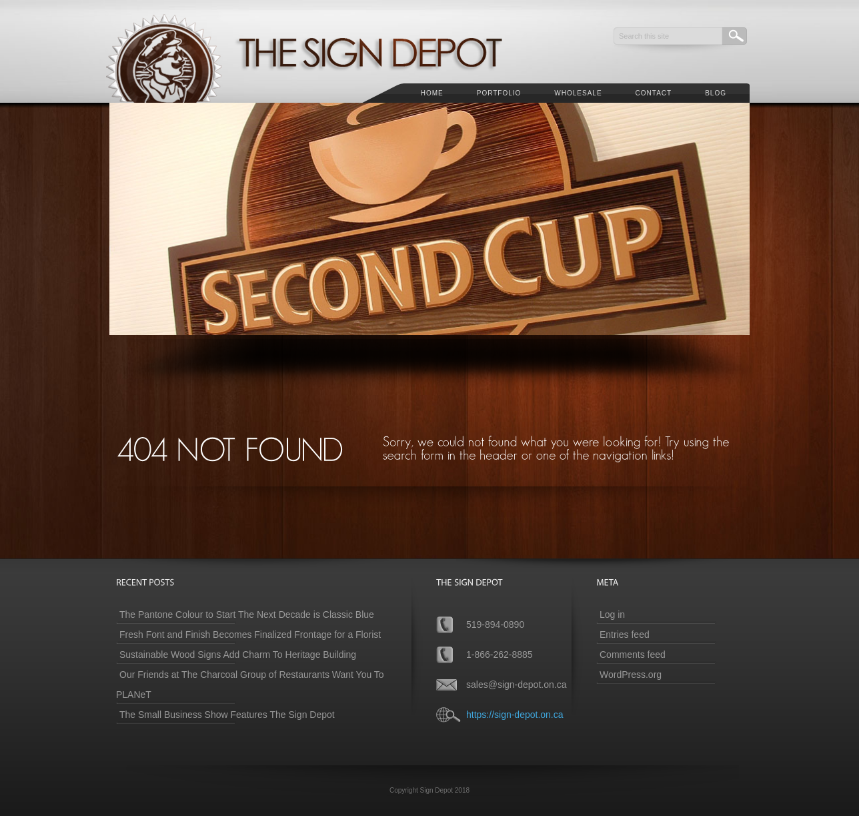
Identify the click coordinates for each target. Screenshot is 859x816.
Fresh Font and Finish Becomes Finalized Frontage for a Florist (250, 634)
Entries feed (625, 634)
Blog (715, 93)
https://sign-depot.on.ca (515, 714)
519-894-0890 (495, 624)
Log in (612, 614)
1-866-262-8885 (499, 654)
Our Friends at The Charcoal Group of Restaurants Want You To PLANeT (250, 684)
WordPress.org (631, 674)
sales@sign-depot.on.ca (516, 684)
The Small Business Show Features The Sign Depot (227, 714)
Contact (654, 93)
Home (432, 93)
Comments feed (633, 654)
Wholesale (578, 93)
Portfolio (499, 93)
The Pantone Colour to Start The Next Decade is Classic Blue (246, 614)
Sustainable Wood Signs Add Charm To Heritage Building (237, 654)
